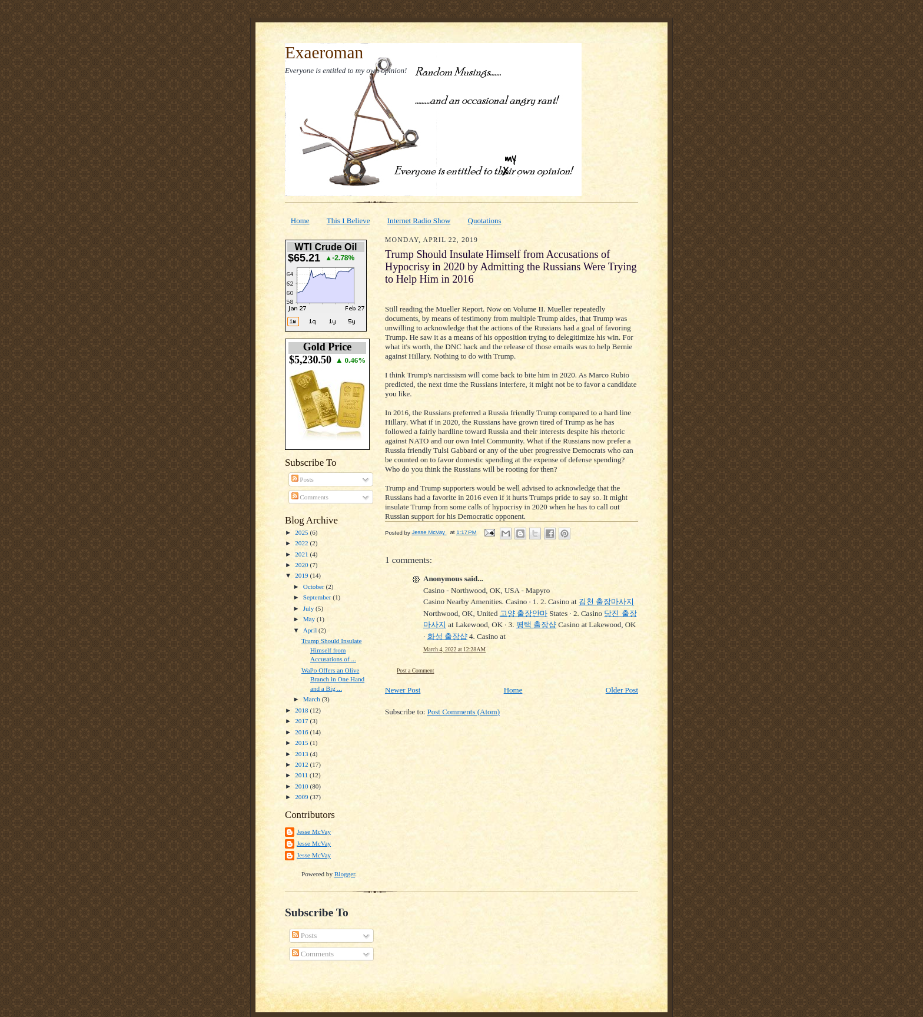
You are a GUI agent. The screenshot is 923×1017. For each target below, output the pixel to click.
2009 (302, 796)
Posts (302, 479)
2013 (302, 753)
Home (300, 220)
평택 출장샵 (536, 624)
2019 (302, 575)
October (314, 586)
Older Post (622, 689)
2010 (302, 786)
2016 (302, 732)
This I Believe (348, 220)
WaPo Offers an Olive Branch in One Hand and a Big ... (332, 679)
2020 (302, 564)
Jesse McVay (314, 831)
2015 (302, 742)
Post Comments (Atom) (463, 711)
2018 (302, 710)
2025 (302, 532)
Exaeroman (324, 52)
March (312, 699)
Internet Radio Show (419, 220)
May (310, 618)
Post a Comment (415, 670)
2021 (302, 554)
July (309, 608)
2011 (302, 775)
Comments (309, 497)
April (310, 630)
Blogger (344, 873)
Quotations (485, 220)
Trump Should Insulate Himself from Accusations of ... (331, 649)
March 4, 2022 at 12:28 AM (454, 649)
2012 (302, 764)
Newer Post (402, 689)
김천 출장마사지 (606, 601)
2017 (302, 720)
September (318, 597)
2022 (302, 542)
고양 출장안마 (523, 613)
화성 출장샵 (447, 636)
